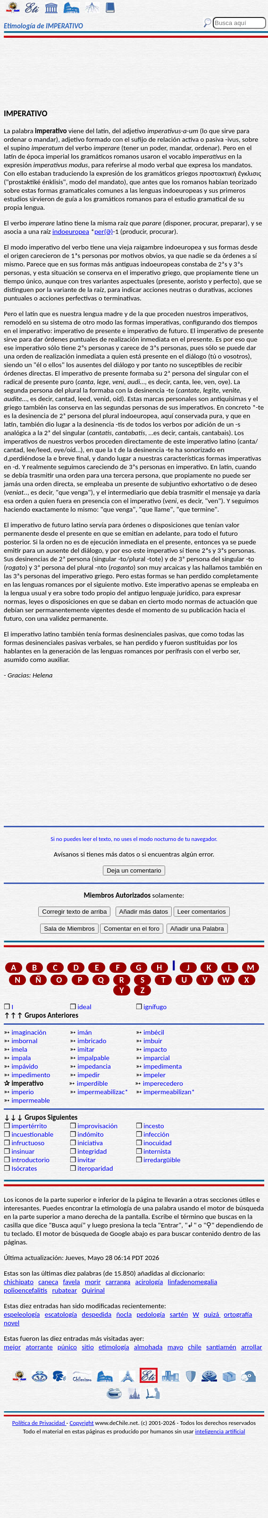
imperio (22, 1092)
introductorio (30, 1160)
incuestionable (32, 1134)
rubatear (64, 1290)
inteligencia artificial (220, 1431)
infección (156, 1134)
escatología (61, 1314)
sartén (179, 1314)
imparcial (156, 1058)
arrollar (251, 1347)
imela (19, 1049)
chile (194, 1347)
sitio (88, 1347)
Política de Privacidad (39, 1422)
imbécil (153, 1032)
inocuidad (157, 1143)
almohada (148, 1347)
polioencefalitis (25, 1290)
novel (11, 1323)
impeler (154, 1075)
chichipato (19, 1282)
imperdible (92, 1083)
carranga (118, 1282)
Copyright (82, 1422)
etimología (114, 1347)
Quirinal (93, 1290)
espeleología (22, 1314)
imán (84, 1032)
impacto (155, 1049)
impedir (88, 1075)
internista (157, 1151)
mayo (175, 1347)
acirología (149, 1282)
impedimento (30, 1075)
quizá (212, 1314)
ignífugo (155, 1007)
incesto (153, 1126)
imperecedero (163, 1083)
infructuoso (27, 1143)
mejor (12, 1347)
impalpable (93, 1058)
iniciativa (90, 1143)
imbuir (152, 1041)
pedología (150, 1314)
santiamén (221, 1347)
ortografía (238, 1314)
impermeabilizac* (102, 1092)
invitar (86, 1160)
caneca (48, 1282)
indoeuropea (70, 231)
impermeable (30, 1100)
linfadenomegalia (193, 1282)
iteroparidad (95, 1168)
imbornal (24, 1041)
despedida (96, 1314)
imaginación (28, 1032)
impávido (24, 1066)
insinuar (22, 1151)
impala (21, 1058)
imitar (85, 1049)
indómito (90, 1134)
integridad (92, 1151)
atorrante (38, 1347)
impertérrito (29, 1126)
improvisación (97, 1126)
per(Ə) (103, 231)
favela (71, 1282)
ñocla (124, 1314)
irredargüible (161, 1160)
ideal (84, 1007)
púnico (67, 1347)
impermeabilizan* (169, 1092)
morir (93, 1282)
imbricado (91, 1041)
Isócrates (24, 1168)
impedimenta (162, 1066)
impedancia (94, 1066)
